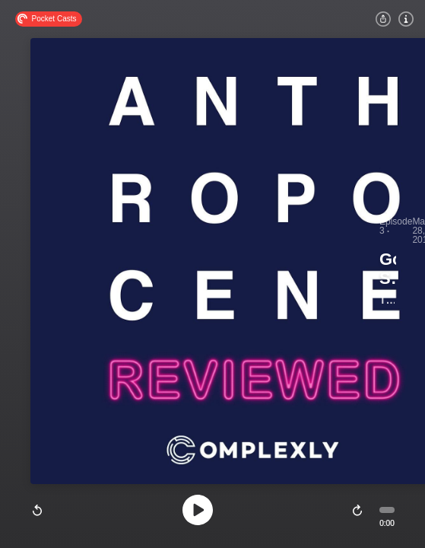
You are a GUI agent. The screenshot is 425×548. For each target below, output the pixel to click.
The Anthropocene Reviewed (387, 300)
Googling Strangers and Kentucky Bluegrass (387, 269)
